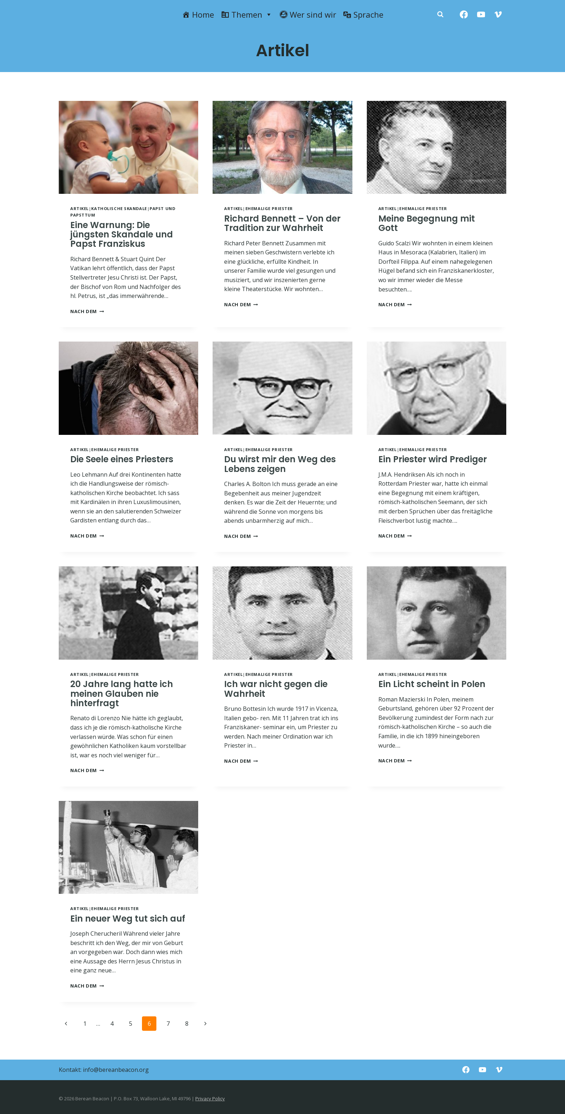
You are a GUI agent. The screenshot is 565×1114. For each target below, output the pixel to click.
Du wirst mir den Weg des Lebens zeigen (280, 463)
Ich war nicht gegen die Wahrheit (276, 688)
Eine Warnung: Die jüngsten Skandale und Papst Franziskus (121, 234)
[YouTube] (481, 14)
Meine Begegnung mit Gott (426, 223)
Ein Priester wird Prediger (432, 459)
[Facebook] (464, 14)
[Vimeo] (498, 14)
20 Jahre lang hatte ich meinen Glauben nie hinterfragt (121, 693)
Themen (251, 14)
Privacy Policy (210, 1098)
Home (203, 14)
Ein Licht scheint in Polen (431, 684)
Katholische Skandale (119, 208)
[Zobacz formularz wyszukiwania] (440, 14)
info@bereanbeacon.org (116, 1070)
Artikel (79, 208)
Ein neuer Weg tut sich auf (127, 918)
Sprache (368, 14)
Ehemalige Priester (269, 208)
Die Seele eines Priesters (121, 459)
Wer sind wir (313, 14)
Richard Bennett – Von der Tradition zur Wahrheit (282, 223)
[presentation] (128, 147)
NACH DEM (87, 311)
